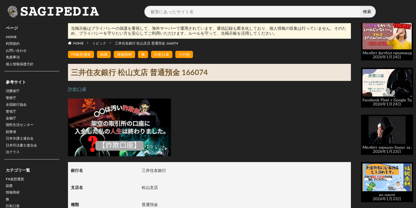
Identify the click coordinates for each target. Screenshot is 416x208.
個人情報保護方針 (22, 67)
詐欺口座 (166, 54)
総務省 (12, 140)
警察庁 (12, 102)
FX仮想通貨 (16, 190)
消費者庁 (14, 95)
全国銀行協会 (18, 110)
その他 (189, 54)
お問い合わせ (18, 52)
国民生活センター (22, 132)
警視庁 (12, 117)
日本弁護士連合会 (22, 147)
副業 (10, 198)
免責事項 (14, 59)
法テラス (14, 162)
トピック (99, 43)
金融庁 (12, 125)
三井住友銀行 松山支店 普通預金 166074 (146, 43)
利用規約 (14, 44)
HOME (12, 37)
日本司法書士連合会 (24, 155)
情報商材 (127, 54)
